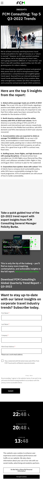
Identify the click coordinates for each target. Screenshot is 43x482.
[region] (21, 465)
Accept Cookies (21, 477)
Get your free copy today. (27, 271)
